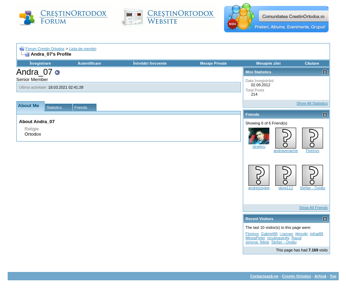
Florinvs (313, 151)
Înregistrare (40, 63)
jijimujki (301, 234)
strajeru (259, 146)
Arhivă (320, 276)
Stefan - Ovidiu (312, 188)
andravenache (286, 151)
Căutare (312, 63)
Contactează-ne (264, 276)
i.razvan (286, 234)
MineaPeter (255, 238)
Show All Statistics (312, 103)
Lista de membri (82, 49)
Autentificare (89, 63)
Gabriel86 (269, 234)
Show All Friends (313, 208)
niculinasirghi (278, 238)
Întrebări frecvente (150, 63)
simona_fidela (257, 242)
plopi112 (285, 188)
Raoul (296, 238)
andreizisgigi (258, 188)
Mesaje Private (213, 63)
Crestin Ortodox (296, 276)
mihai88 (316, 234)
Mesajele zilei (268, 63)
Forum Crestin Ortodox (44, 49)
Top (333, 276)
